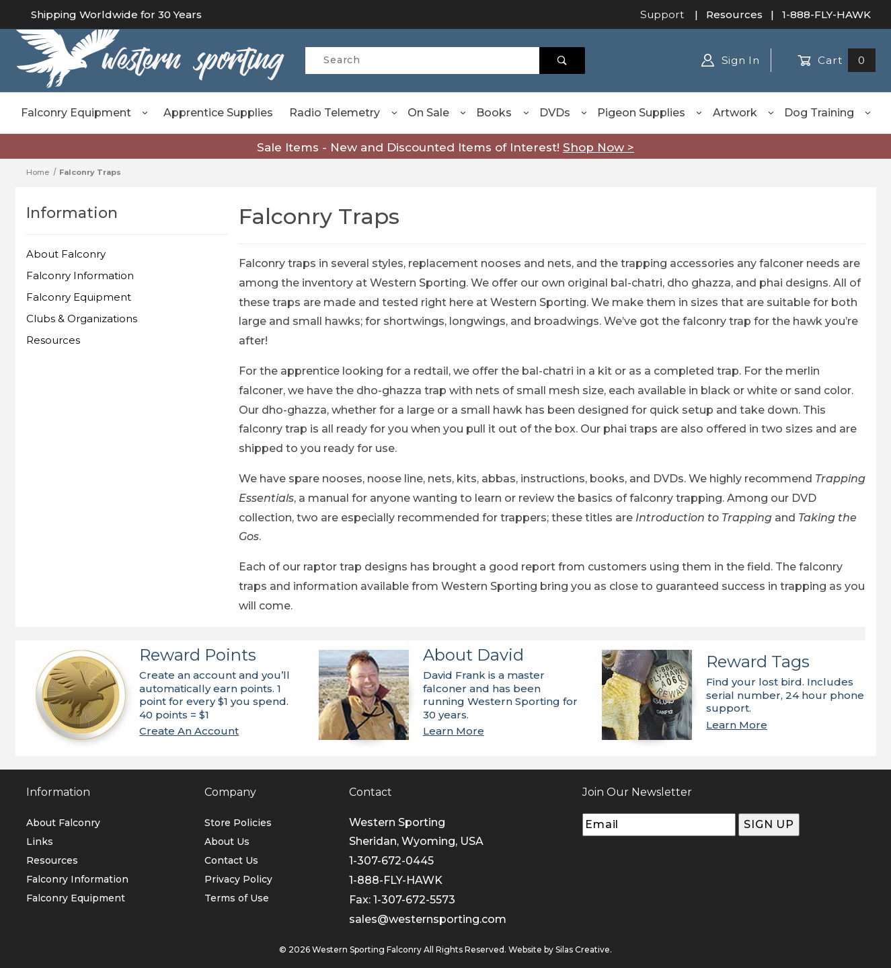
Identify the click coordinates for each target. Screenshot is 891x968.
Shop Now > (598, 147)
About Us (226, 841)
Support (662, 14)
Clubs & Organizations (81, 318)
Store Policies (238, 823)
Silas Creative (582, 949)
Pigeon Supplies (650, 112)
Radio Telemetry (343, 112)
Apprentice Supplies (218, 112)
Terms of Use (236, 898)
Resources (734, 14)
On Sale (437, 112)
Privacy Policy (238, 879)
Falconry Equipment (85, 112)
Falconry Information (80, 275)
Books (503, 112)
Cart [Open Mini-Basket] (837, 60)
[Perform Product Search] (562, 60)
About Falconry (66, 254)
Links (39, 841)
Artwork (744, 112)
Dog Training (828, 112)
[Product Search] (422, 60)
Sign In (730, 60)
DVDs (563, 112)
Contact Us (231, 860)
